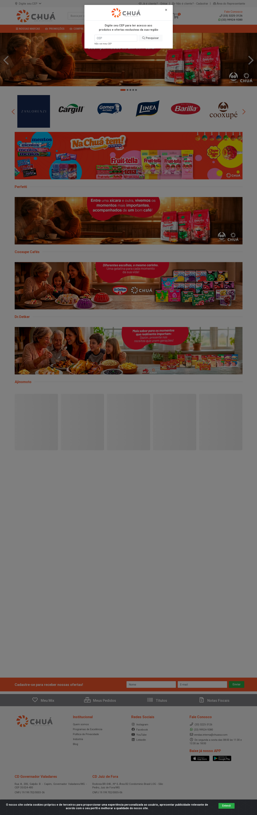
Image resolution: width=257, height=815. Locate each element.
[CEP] (115, 38)
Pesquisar (150, 38)
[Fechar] (166, 10)
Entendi (226, 805)
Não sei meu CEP (103, 43)
